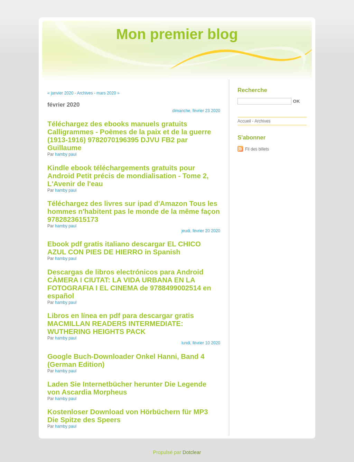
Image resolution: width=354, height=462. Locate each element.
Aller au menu (300, 4)
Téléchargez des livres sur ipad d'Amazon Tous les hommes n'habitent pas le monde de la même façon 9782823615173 (133, 211)
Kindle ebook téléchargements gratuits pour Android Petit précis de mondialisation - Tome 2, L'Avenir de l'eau (127, 176)
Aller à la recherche (334, 4)
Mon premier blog (177, 34)
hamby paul (65, 154)
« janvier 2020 (60, 93)
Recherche (252, 90)
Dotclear (192, 452)
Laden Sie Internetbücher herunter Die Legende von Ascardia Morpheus (126, 388)
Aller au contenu (269, 4)
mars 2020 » (108, 93)
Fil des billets (257, 149)
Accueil (244, 121)
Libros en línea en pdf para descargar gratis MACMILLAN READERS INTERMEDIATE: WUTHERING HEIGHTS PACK (120, 323)
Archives (85, 93)
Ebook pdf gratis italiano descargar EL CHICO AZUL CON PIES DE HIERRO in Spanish (124, 248)
